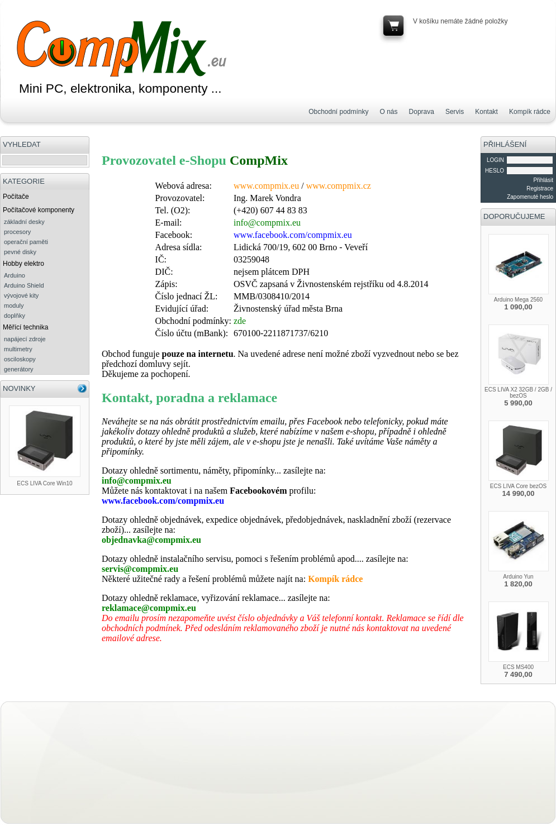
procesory (17, 231)
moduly (13, 305)
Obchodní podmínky (338, 112)
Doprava (421, 112)
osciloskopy (20, 359)
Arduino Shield (24, 285)
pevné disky (20, 252)
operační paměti (26, 241)
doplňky (14, 315)
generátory (19, 369)
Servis (454, 112)
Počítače (16, 196)
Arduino (14, 275)
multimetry (18, 349)
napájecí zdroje (25, 339)
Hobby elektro (23, 264)
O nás (389, 112)
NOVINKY (19, 388)
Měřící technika (25, 327)
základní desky (24, 221)
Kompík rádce (529, 112)
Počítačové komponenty (38, 210)
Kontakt (486, 112)
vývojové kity (21, 295)
